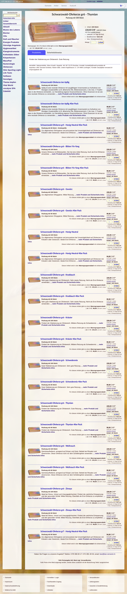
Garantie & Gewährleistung (98, 586)
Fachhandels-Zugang (54, 581)
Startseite (8, 577)
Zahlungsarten (94, 581)
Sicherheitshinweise (54, 52)
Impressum (8, 581)
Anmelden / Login (53, 577)
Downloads (51, 586)
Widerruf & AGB (10, 590)
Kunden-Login (91, 1)
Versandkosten (94, 577)
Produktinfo (36, 52)
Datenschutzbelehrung (12, 586)
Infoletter (50, 590)
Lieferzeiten (93, 590)
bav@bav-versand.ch (107, 554)
